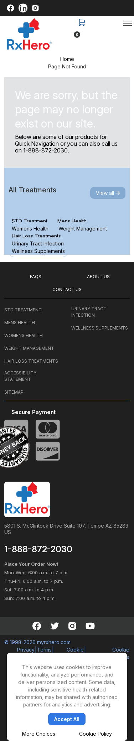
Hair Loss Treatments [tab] (36, 236)
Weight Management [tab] (82, 229)
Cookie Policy (95, 734)
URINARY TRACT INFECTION (89, 312)
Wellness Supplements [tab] (38, 251)
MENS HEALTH (19, 322)
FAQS (35, 276)
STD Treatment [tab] (29, 221)
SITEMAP (14, 392)
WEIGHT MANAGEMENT (29, 348)
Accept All (66, 719)
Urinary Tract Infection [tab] (38, 243)
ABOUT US (98, 276)
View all (108, 193)
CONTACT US (67, 289)
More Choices (38, 734)
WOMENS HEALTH (23, 335)
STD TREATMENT (23, 309)
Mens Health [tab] (72, 221)
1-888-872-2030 (45, 150)
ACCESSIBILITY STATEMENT (20, 376)
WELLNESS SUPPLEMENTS (99, 328)
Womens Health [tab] (30, 229)
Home (67, 59)
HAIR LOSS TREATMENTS (31, 361)
